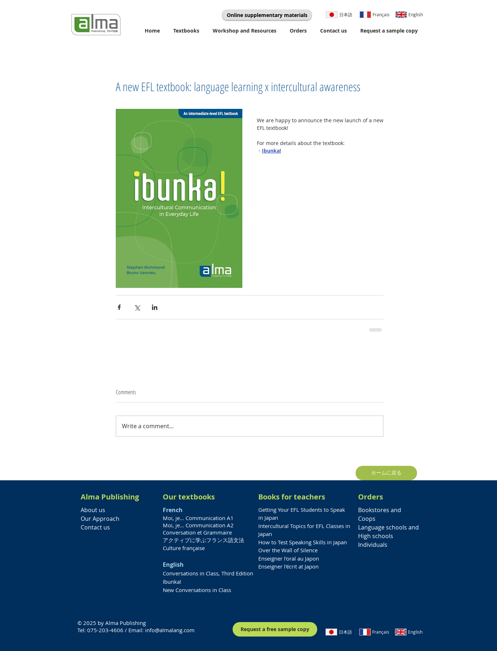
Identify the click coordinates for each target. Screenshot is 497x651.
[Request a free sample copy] (275, 629)
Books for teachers (291, 497)
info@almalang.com (170, 630)
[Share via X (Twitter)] (136, 307)
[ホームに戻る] (386, 473)
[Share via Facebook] (119, 307)
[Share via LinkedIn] (154, 307)
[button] (187, 30)
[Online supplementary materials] (267, 15)
